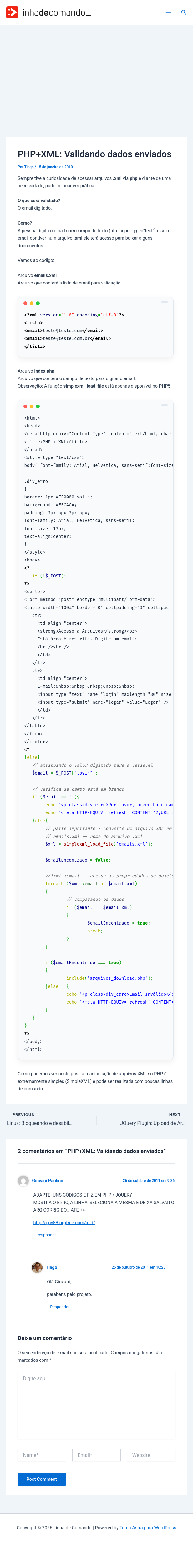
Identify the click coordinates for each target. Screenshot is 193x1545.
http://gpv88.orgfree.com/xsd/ (64, 1222)
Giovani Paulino (47, 1180)
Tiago (51, 1267)
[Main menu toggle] (168, 12)
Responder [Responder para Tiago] (59, 1306)
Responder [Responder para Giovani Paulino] (46, 1235)
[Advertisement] (96, 72)
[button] (184, 12)
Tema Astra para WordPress (147, 1528)
